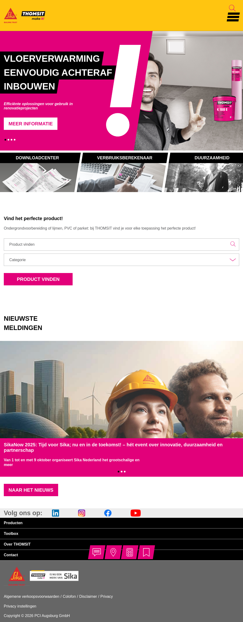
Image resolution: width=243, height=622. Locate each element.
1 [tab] (5, 140)
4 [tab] (14, 140)
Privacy (106, 596)
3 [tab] (11, 140)
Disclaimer (88, 596)
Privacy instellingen (20, 606)
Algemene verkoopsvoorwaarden (31, 596)
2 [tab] (8, 140)
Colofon (69, 596)
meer (8, 465)
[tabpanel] (70, 91)
